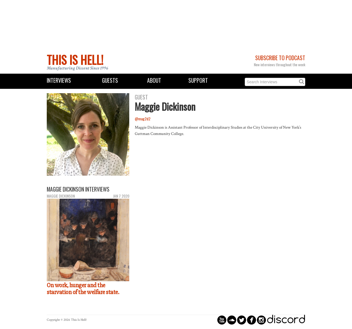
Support (198, 80)
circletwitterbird (241, 320)
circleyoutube (221, 320)
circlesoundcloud (231, 320)
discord (286, 320)
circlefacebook (251, 320)
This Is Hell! (75, 59)
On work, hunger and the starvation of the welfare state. (83, 288)
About (154, 80)
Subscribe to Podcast (280, 58)
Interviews (59, 80)
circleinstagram (261, 320)
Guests (110, 80)
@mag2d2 (142, 118)
